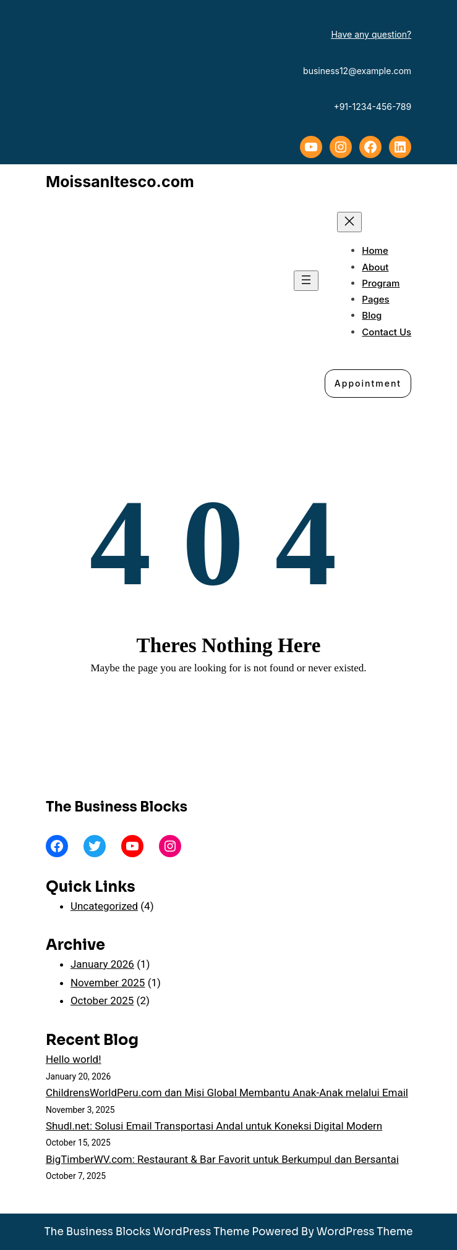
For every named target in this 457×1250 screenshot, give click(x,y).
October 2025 (102, 1000)
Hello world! (73, 1059)
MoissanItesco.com (120, 181)
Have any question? (371, 34)
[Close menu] (349, 222)
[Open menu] (306, 281)
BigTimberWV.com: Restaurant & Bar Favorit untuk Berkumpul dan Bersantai (222, 1159)
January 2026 (102, 964)
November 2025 (107, 982)
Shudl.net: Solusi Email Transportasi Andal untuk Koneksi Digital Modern (214, 1126)
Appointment (368, 383)
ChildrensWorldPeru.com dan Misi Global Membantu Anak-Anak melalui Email (227, 1092)
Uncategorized (104, 906)
